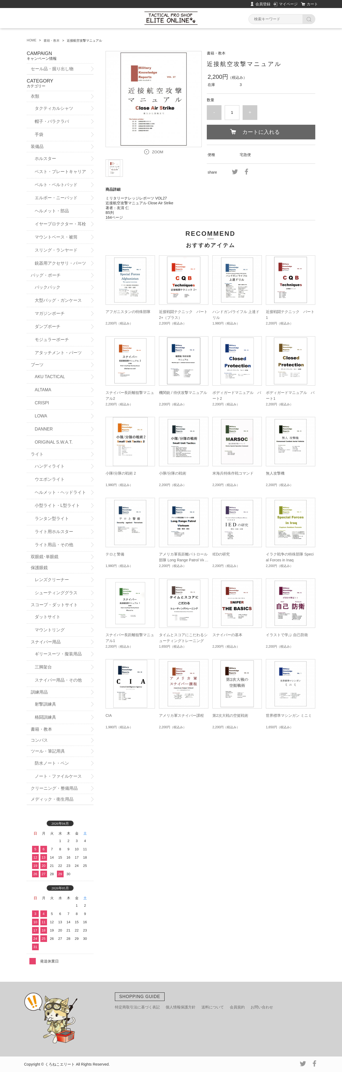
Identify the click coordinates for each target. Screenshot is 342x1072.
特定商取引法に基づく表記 (137, 1007)
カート (312, 4)
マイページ (288, 4)
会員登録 (262, 4)
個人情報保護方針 (181, 1007)
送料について (212, 1007)
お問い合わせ (262, 1007)
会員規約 (237, 1007)
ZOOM (157, 152)
